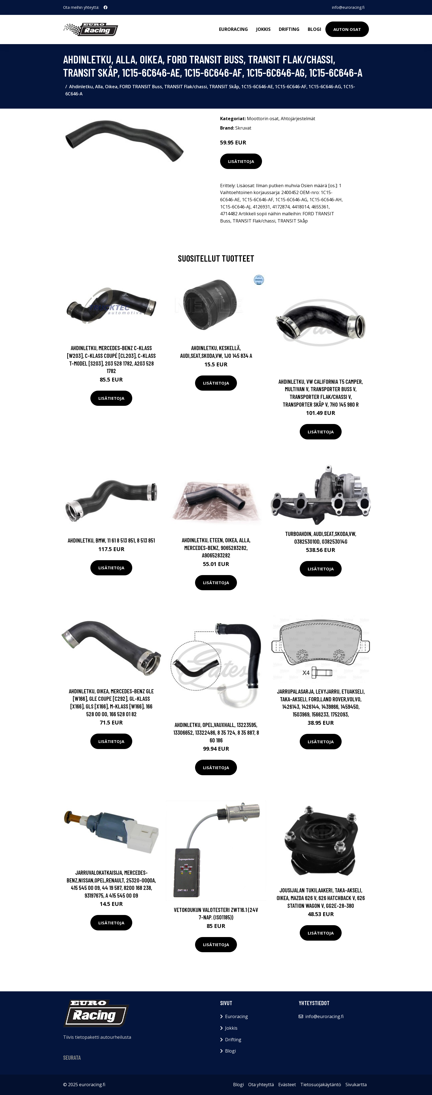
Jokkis (263, 29)
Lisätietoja (241, 161)
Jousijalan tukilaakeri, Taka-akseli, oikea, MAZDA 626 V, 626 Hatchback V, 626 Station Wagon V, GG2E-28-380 (321, 898)
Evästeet (287, 1084)
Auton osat (347, 29)
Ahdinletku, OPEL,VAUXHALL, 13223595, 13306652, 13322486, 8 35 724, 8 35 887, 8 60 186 (216, 732)
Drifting (289, 29)
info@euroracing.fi (348, 7)
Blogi (314, 29)
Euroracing (233, 29)
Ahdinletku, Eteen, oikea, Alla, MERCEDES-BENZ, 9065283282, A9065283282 (216, 547)
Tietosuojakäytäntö (320, 1084)
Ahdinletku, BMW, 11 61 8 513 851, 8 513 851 (111, 540)
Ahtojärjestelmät (298, 119)
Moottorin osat (263, 119)
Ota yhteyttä (261, 1084)
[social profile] (105, 7)
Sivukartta (356, 1084)
